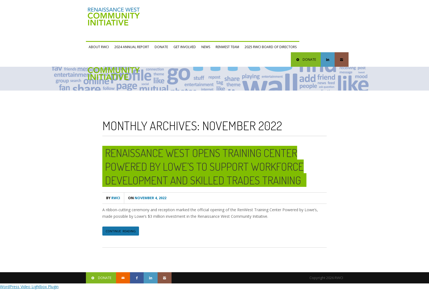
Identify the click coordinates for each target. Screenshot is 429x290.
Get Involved (184, 47)
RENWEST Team (227, 47)
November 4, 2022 (147, 198)
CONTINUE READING (121, 231)
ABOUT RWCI (99, 47)
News (205, 47)
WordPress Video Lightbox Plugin (29, 286)
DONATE (305, 59)
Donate (161, 47)
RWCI (113, 198)
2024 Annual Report (131, 47)
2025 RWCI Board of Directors (271, 47)
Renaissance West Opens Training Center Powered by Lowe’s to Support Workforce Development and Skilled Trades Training (204, 166)
